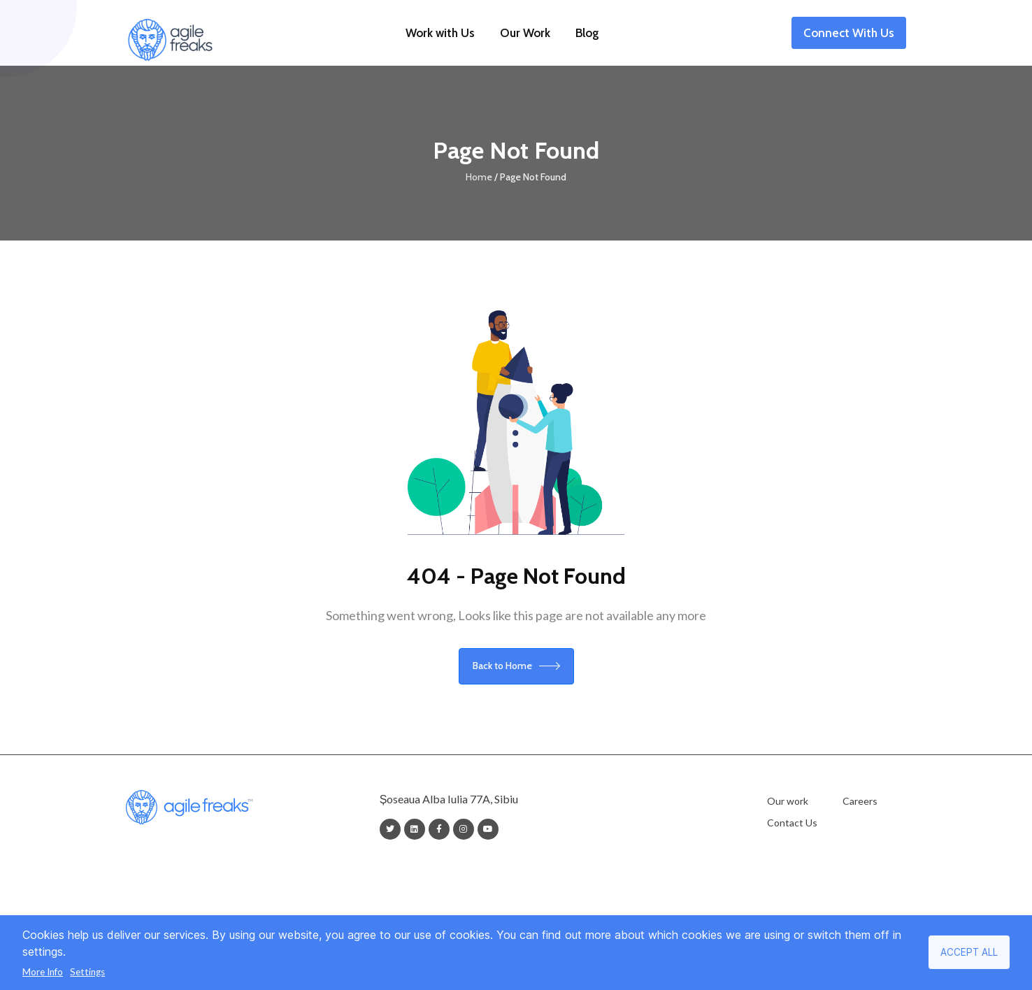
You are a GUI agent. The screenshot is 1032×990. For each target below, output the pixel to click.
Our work (787, 801)
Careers (860, 801)
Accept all (969, 952)
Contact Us (792, 822)
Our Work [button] (525, 33)
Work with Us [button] (440, 33)
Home (479, 177)
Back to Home (516, 665)
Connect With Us (848, 35)
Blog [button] (587, 33)
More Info (42, 971)
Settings (87, 971)
